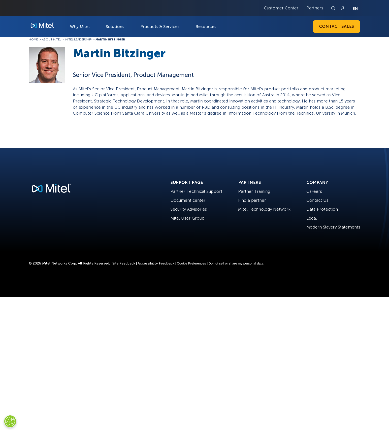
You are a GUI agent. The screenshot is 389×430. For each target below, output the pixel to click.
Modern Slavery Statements (333, 227)
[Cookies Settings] (10, 421)
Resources (205, 26)
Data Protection (322, 209)
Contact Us (317, 200)
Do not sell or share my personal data (235, 263)
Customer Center (281, 7)
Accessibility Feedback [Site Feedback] (156, 263)
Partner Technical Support (196, 191)
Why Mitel (80, 26)
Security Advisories (188, 209)
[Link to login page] (342, 7)
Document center (187, 200)
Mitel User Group (187, 218)
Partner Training (254, 191)
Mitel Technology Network (264, 209)
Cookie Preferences (191, 263)
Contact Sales (336, 26)
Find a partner (252, 200)
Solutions (115, 26)
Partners (314, 7)
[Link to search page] (333, 7)
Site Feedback (123, 263)
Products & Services (160, 26)
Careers (314, 191)
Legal (311, 218)
